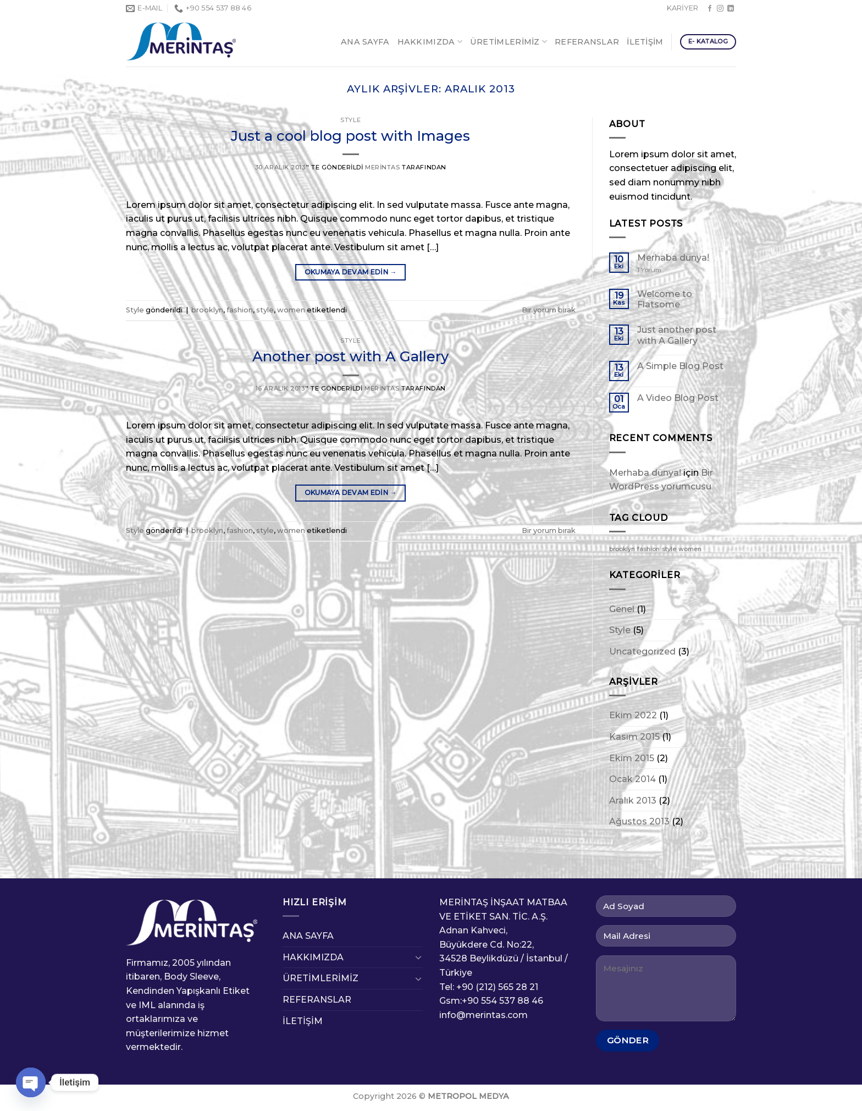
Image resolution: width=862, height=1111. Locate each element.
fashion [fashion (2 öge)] (648, 549)
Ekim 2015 (631, 758)
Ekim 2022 (633, 715)
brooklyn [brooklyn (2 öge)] (622, 549)
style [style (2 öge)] (669, 549)
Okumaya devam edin (351, 272)
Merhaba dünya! (673, 257)
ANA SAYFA (365, 42)
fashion (239, 310)
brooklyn (207, 310)
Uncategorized (642, 651)
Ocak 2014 (632, 779)
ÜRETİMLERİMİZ (508, 41)
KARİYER (682, 8)
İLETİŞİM (645, 42)
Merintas (382, 167)
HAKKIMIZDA (429, 41)
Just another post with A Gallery (676, 334)
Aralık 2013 (632, 800)
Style (350, 120)
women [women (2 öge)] (689, 549)
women (291, 310)
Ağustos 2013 (639, 821)
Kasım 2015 (634, 737)
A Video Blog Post (678, 398)
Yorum (649, 270)
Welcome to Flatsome (664, 299)
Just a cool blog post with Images (350, 135)
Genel (621, 609)
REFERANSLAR (587, 42)
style (265, 310)
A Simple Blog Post (680, 366)
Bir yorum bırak (549, 310)
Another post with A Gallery (350, 356)
